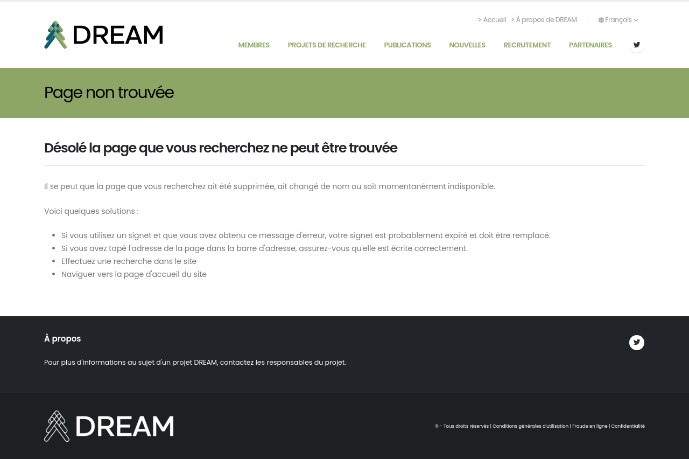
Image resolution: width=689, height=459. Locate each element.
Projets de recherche (327, 45)
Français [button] (618, 19)
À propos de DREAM (544, 19)
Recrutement (527, 45)
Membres (253, 45)
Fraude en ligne (590, 426)
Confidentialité (628, 426)
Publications (407, 45)
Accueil (492, 19)
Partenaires (590, 45)
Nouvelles (467, 45)
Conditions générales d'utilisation (530, 426)
